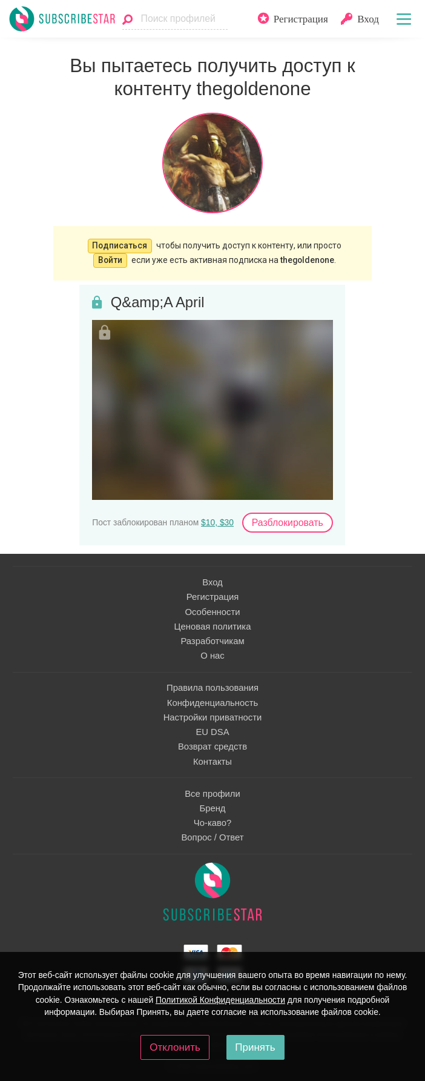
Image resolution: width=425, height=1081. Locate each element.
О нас (212, 655)
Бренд (212, 808)
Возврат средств (212, 746)
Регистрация (212, 597)
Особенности (212, 612)
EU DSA (212, 732)
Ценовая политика (212, 626)
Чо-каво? (212, 823)
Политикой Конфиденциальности (220, 1000)
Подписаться (119, 245)
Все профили (212, 794)
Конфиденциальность (212, 703)
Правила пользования (212, 688)
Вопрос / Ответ (212, 837)
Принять (255, 1047)
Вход (212, 582)
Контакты (212, 762)
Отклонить (175, 1047)
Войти (110, 260)
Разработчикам (212, 641)
